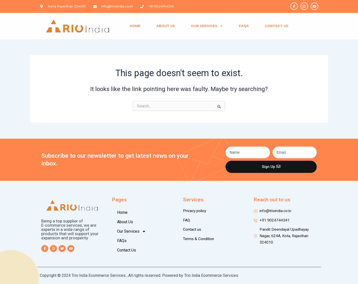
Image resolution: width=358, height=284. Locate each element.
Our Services (207, 26)
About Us (165, 26)
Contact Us (276, 26)
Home (135, 26)
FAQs (244, 26)
